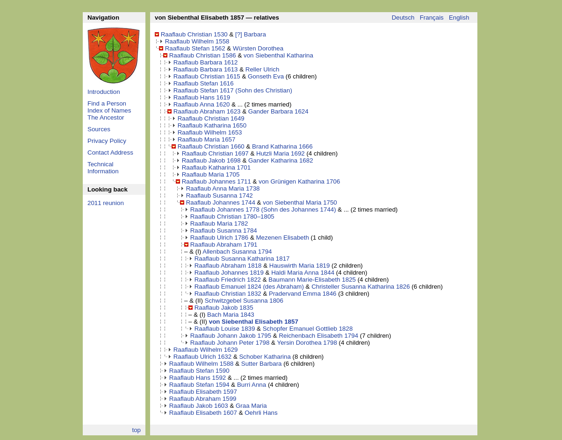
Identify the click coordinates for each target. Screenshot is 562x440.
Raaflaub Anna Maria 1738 (223, 188)
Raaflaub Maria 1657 (207, 139)
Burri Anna (251, 384)
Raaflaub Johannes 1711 (216, 181)
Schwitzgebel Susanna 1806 (244, 300)
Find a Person (106, 103)
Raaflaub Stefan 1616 (203, 83)
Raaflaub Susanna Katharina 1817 (242, 258)
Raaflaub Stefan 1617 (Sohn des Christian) (232, 90)
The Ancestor (105, 117)
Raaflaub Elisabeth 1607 (203, 412)
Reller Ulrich (262, 69)
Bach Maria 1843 (230, 314)
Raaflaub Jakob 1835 (224, 307)
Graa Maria (251, 405)
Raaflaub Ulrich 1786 (219, 237)
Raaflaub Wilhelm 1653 (210, 132)
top (136, 429)
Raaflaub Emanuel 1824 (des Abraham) (249, 286)
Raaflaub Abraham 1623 (207, 111)
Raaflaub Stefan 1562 (195, 48)
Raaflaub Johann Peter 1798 (230, 342)
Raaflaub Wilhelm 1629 (205, 349)
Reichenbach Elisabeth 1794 (318, 335)
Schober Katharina (264, 356)
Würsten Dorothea (258, 48)
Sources (98, 129)
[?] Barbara (250, 34)
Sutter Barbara (261, 363)
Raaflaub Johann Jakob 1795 (230, 335)
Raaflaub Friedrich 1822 (228, 279)
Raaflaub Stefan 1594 (199, 384)
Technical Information (103, 168)
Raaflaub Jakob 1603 (198, 405)
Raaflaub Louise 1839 (225, 328)
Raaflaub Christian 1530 (194, 34)
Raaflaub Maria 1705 (211, 174)
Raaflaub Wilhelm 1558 (197, 41)
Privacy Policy (106, 140)
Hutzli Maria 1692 (280, 153)
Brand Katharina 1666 (282, 146)
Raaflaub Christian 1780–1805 (232, 216)
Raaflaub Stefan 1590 (199, 370)
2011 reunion (105, 202)
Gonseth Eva (266, 76)
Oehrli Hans (261, 412)
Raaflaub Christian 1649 (211, 118)
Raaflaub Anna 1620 (201, 104)
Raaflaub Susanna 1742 (219, 195)
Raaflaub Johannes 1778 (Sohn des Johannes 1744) (263, 209)
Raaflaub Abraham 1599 (203, 398)
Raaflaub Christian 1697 (215, 153)
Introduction (103, 91)
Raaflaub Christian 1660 (211, 146)
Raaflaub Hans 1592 (197, 377)
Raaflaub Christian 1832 (228, 293)
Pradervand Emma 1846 (302, 293)
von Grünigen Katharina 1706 (299, 181)
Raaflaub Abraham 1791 (224, 244)
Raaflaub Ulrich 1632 (202, 356)
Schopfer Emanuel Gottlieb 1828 (308, 328)
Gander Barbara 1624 (278, 111)
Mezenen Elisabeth (282, 237)
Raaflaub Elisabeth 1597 (203, 391)
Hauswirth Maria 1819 (299, 265)
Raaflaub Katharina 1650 (212, 125)
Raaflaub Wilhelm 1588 (201, 363)
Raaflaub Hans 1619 (202, 97)
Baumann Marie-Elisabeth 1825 (312, 279)
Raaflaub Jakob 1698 (211, 160)
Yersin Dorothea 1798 (307, 342)
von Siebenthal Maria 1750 (300, 202)
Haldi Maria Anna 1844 (302, 272)
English (459, 17)
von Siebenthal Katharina (278, 55)
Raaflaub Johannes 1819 (229, 272)
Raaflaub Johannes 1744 (220, 202)
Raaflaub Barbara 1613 (205, 69)
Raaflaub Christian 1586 (202, 55)
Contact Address (110, 152)
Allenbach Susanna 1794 (237, 251)
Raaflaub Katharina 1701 (216, 167)
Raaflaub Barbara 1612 (205, 62)
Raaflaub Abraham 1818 (228, 265)
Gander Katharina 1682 (280, 160)
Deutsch (403, 17)
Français (432, 17)
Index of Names (109, 110)
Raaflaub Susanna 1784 (223, 230)
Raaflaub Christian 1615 (206, 76)
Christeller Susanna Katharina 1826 (360, 286)
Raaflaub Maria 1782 (219, 223)
